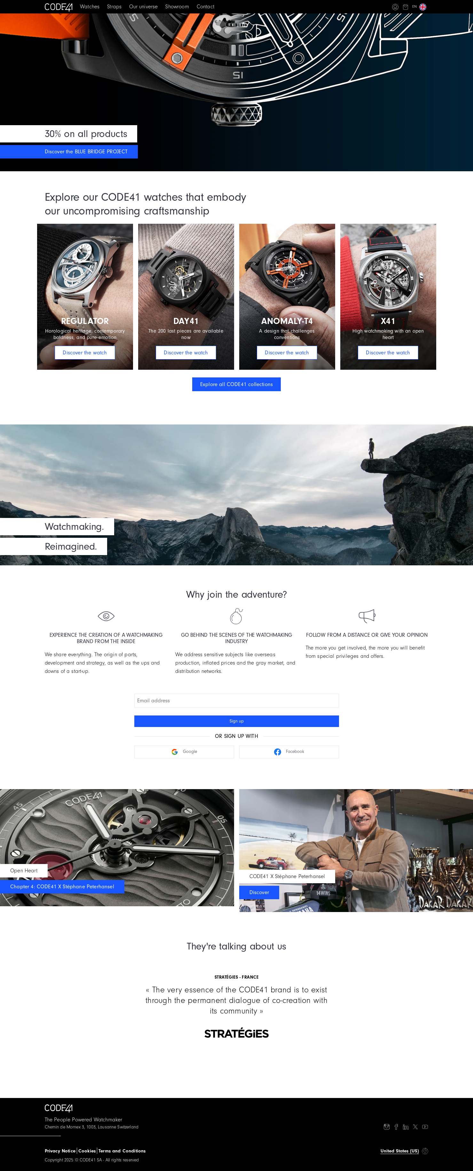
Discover (259, 892)
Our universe (143, 7)
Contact (205, 7)
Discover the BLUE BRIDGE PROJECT (86, 152)
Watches (89, 7)
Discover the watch (85, 353)
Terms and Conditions (122, 1151)
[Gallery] (237, 999)
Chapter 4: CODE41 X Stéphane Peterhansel (62, 887)
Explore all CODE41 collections (236, 384)
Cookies (87, 1151)
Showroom (177, 7)
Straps (114, 7)
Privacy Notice (60, 1151)
